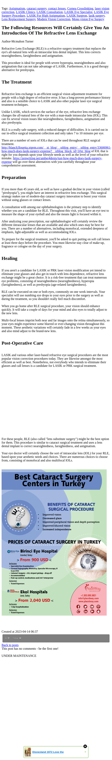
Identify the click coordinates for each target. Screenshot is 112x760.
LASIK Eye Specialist (78, 12)
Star (17, 638)
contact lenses (57, 8)
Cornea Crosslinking (80, 8)
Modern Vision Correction (53, 19)
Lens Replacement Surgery (18, 19)
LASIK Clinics (25, 12)
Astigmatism (17, 8)
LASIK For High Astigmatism (46, 15)
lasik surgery (97, 15)
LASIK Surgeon (76, 15)
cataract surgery (36, 8)
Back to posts (10, 645)
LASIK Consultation (49, 12)
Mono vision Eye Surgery (88, 19)
